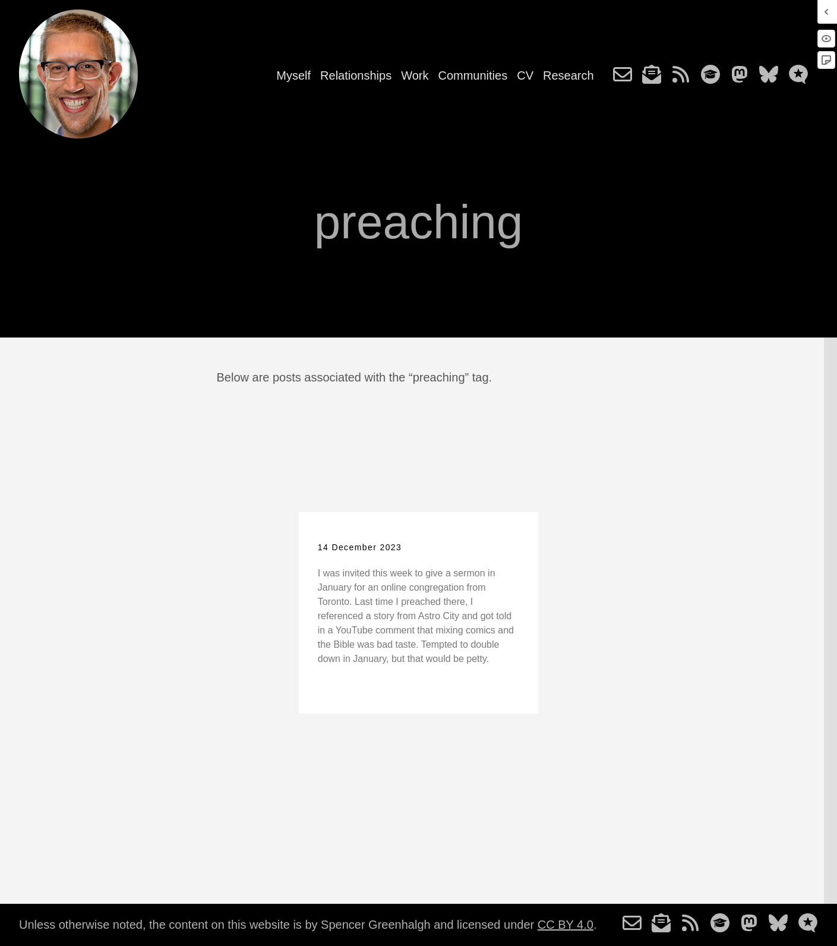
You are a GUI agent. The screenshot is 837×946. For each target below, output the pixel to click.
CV (525, 75)
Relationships (355, 75)
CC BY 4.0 (565, 924)
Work (414, 75)
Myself (293, 75)
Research (568, 75)
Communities (472, 75)
